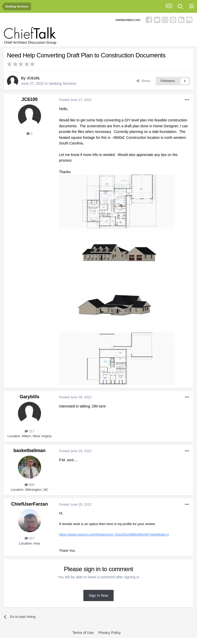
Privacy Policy (109, 633)
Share (143, 81)
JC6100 (33, 78)
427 (29, 538)
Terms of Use (82, 633)
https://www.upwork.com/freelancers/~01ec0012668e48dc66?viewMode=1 (114, 534)
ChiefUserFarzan (29, 504)
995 (29, 485)
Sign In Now (98, 595)
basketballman (29, 450)
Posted (75, 100)
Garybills (29, 396)
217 (29, 431)
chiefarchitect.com (127, 20)
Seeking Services (62, 83)
